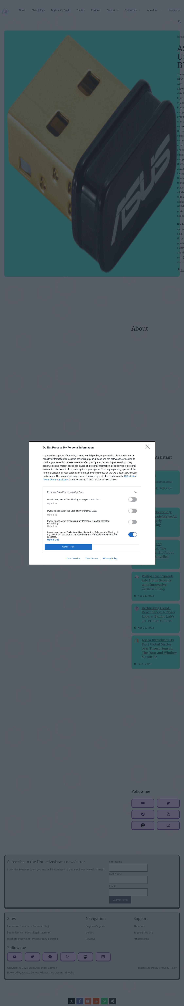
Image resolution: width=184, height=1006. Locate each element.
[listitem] (92, 492)
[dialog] (92, 503)
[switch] (132, 499)
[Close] (149, 448)
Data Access (91, 558)
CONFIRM (68, 547)
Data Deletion (73, 558)
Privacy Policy (110, 558)
